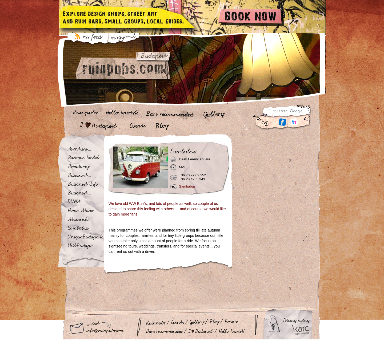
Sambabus (187, 186)
